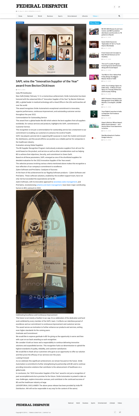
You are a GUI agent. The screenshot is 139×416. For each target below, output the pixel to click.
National (70, 403)
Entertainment (102, 403)
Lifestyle (112, 403)
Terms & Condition (35, 412)
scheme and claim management (49, 185)
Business (85, 403)
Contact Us (47, 412)
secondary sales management (65, 182)
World (78, 403)
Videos (120, 403)
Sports (93, 403)
